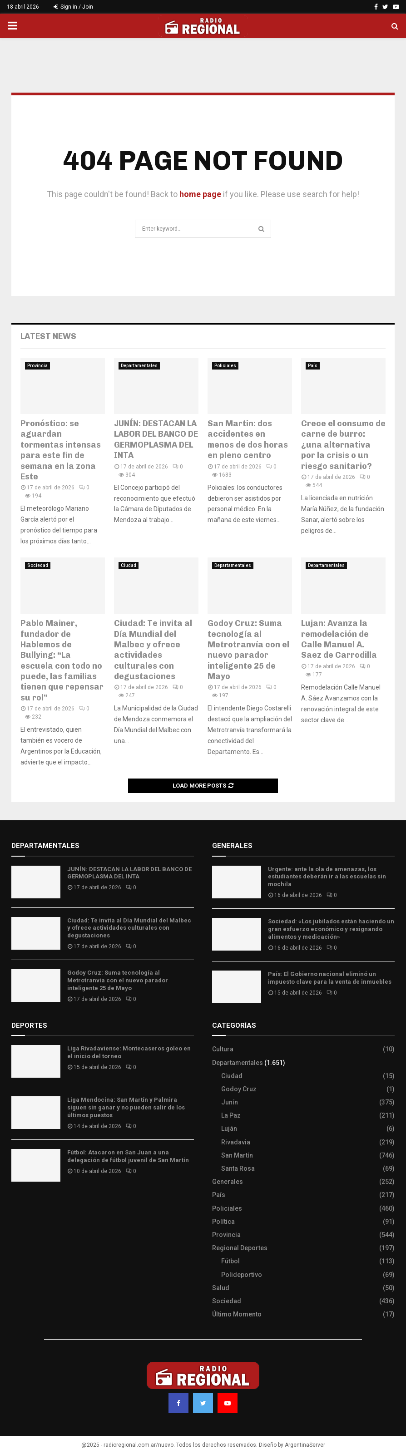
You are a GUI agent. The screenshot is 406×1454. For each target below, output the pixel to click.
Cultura (222, 1049)
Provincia (37, 365)
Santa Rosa (238, 1168)
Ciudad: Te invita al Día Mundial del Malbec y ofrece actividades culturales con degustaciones (153, 649)
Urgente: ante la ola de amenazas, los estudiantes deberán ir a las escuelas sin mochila (327, 877)
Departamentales (139, 365)
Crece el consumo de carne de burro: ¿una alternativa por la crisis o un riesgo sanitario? (343, 445)
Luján (229, 1128)
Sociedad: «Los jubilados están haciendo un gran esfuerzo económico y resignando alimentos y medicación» (331, 929)
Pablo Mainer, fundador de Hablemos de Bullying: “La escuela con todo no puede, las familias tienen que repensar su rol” (62, 660)
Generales (227, 1181)
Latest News (48, 336)
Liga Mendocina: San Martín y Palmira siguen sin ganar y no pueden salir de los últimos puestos (126, 1107)
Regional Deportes (239, 1248)
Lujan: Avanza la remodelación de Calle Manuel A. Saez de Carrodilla (339, 639)
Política (223, 1221)
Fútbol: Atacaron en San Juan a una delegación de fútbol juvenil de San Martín (128, 1156)
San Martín (237, 1155)
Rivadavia (235, 1142)
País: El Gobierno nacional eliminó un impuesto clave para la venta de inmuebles (329, 978)
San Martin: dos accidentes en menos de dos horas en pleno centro (248, 439)
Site (29, 1204)
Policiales (225, 365)
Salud (220, 1287)
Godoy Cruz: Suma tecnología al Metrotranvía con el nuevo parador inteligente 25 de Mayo (248, 649)
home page (200, 194)
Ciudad (128, 565)
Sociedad (37, 565)
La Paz (231, 1115)
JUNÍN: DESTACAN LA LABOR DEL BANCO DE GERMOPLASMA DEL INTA (156, 439)
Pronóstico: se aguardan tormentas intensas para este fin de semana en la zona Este (60, 450)
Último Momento (237, 1314)
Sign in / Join (73, 7)
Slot (17, 1204)
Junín (229, 1102)
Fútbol (230, 1261)
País (312, 365)
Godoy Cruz (239, 1089)
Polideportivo (241, 1274)
